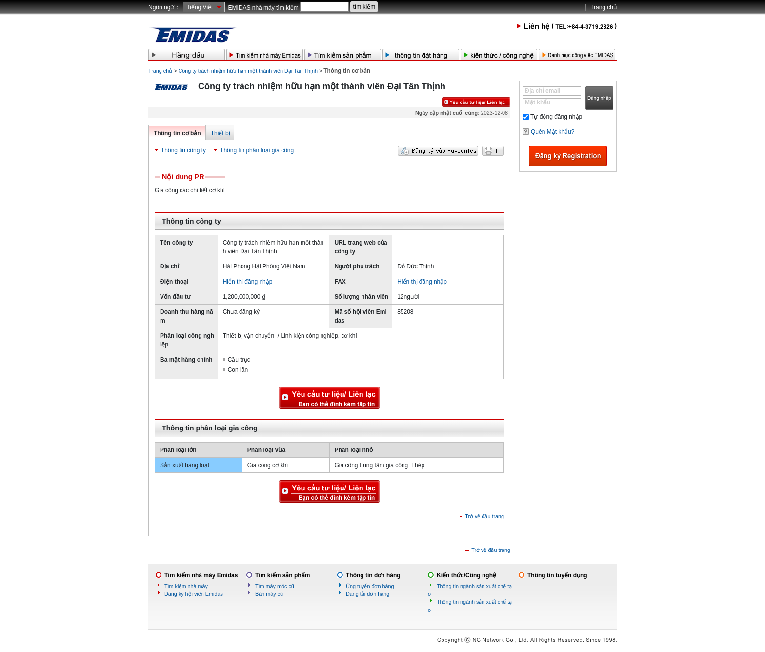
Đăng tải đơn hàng (367, 594)
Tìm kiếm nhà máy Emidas (201, 575)
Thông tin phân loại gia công (257, 150)
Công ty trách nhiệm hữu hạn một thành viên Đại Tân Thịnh (248, 71)
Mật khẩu (538, 102)
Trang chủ (603, 7)
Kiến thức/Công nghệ (466, 575)
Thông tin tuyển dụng (557, 575)
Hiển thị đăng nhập (248, 281)
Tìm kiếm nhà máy (186, 586)
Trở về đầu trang (484, 516)
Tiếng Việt (199, 7)
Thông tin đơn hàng (373, 575)
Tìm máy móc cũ (274, 586)
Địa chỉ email (543, 90)
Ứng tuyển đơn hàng (370, 586)
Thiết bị (220, 133)
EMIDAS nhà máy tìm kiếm (263, 7)
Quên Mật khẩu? (552, 131)
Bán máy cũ (269, 594)
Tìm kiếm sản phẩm (282, 575)
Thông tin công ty (183, 150)
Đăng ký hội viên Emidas (193, 594)
